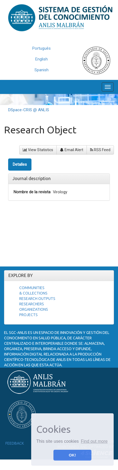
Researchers (31, 304)
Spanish (41, 69)
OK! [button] (72, 455)
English (41, 59)
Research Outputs (37, 298)
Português (41, 48)
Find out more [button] (94, 441)
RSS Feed (100, 150)
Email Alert (71, 150)
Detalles (20, 164)
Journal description (31, 178)
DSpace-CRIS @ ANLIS (28, 109)
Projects (28, 315)
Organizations (33, 309)
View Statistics (38, 150)
